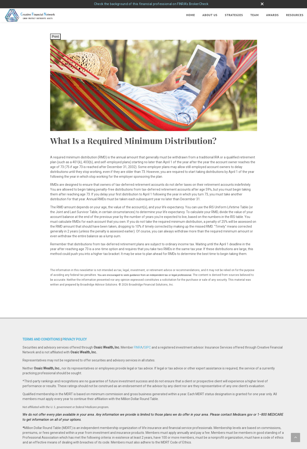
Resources (295, 15)
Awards (272, 15)
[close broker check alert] (262, 4)
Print (55, 36)
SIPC (147, 331)
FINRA (138, 331)
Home (190, 15)
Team (254, 15)
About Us (210, 15)
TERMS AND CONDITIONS (41, 323)
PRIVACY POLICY (74, 323)
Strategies (234, 15)
